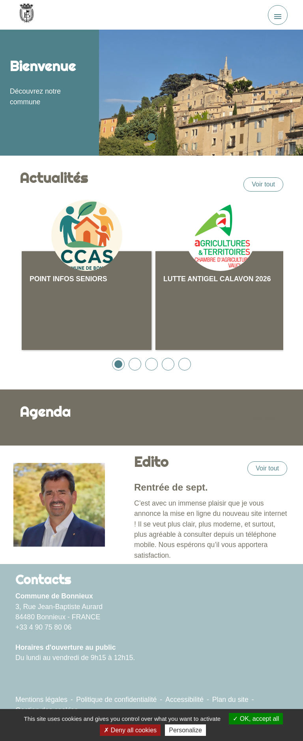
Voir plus (30, 120)
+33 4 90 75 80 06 (43, 627)
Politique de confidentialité (116, 699)
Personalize (185, 730)
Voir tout (263, 184)
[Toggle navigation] (278, 15)
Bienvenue (43, 66)
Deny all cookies (130, 730)
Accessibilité (184, 699)
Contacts (43, 579)
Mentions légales (41, 699)
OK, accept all (256, 718)
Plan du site (230, 699)
